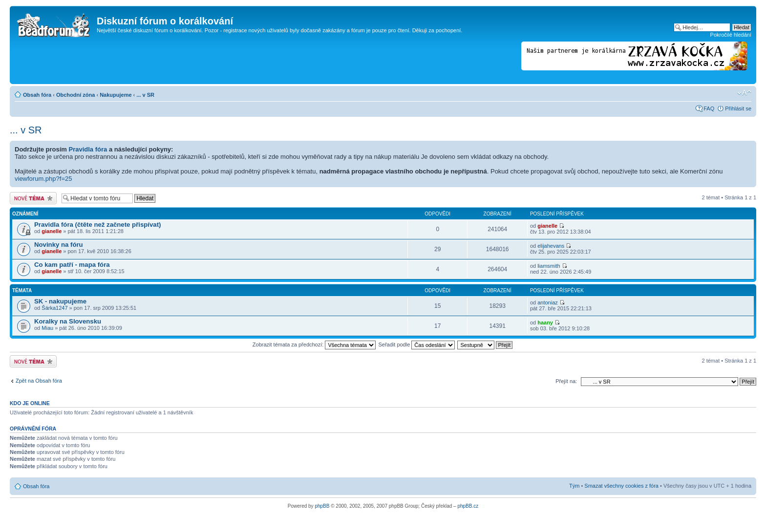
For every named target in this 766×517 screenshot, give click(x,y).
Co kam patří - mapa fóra (72, 264)
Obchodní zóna (75, 95)
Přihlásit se (738, 108)
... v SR (145, 95)
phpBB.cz (467, 506)
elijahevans (550, 246)
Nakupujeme (115, 95)
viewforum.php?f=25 (43, 178)
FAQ (708, 108)
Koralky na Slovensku (67, 321)
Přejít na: (566, 381)
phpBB (322, 506)
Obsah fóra (37, 95)
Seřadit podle (416, 344)
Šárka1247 (54, 308)
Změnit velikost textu (744, 92)
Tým (574, 486)
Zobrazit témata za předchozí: (314, 344)
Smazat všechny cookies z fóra (621, 486)
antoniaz (547, 302)
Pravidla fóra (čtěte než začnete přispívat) (97, 224)
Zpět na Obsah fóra (39, 381)
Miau (47, 328)
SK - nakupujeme (60, 301)
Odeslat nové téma (33, 198)
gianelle (52, 231)
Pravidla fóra (88, 149)
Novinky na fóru (58, 244)
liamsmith (548, 266)
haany (545, 322)
